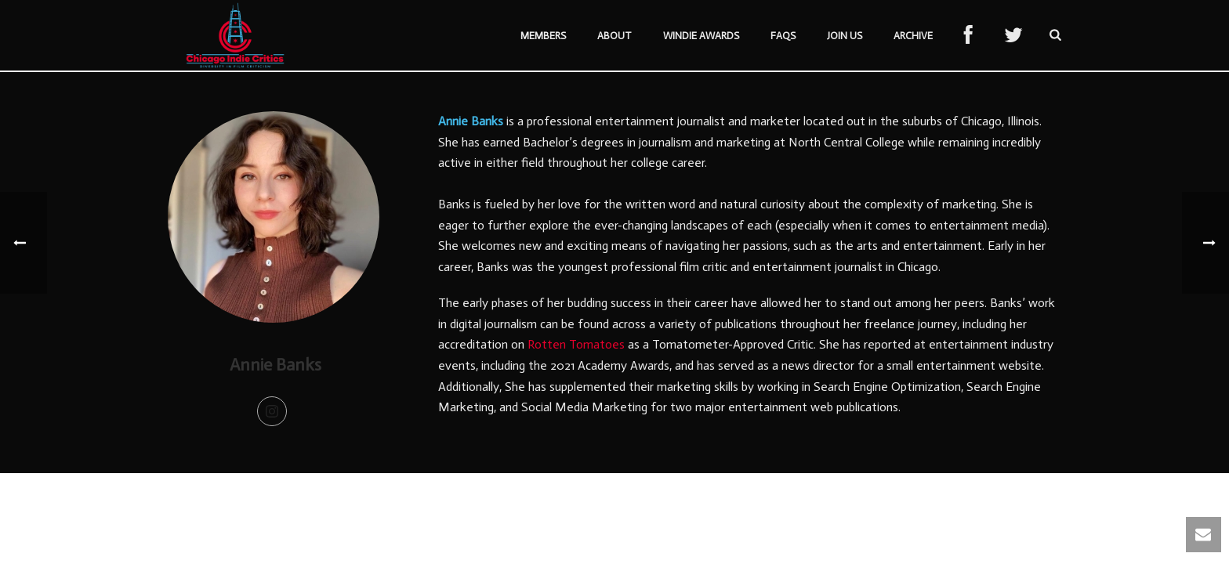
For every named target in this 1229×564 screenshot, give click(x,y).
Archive (913, 36)
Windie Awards (701, 36)
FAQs (783, 36)
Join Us (844, 36)
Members (543, 36)
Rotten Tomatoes (576, 344)
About (614, 36)
